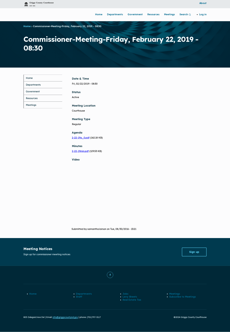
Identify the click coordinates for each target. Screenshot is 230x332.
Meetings (169, 14)
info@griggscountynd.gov (65, 317)
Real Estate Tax (132, 299)
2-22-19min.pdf (80, 151)
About (203, 3)
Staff (79, 296)
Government (135, 14)
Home (98, 14)
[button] (110, 275)
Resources (153, 14)
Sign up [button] (194, 252)
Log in (203, 14)
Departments (115, 14)
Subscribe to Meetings (182, 296)
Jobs (125, 293)
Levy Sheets (130, 296)
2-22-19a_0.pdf (80, 137)
